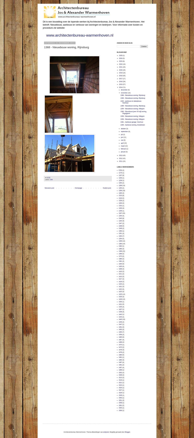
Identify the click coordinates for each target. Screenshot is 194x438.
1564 (120, 408)
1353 (120, 236)
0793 (120, 170)
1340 (120, 216)
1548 (120, 395)
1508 (120, 375)
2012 (121, 158)
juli (122, 134)
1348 (120, 226)
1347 (120, 223)
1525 (120, 388)
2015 (121, 84)
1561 (120, 405)
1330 (120, 203)
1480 (120, 355)
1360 (120, 244)
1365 (120, 249)
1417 (120, 279)
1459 (120, 335)
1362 (120, 246)
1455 (120, 332)
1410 (120, 271)
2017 (121, 79)
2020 (121, 70)
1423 (120, 291)
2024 (121, 58)
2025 (121, 55)
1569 (120, 410)
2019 (121, 73)
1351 (120, 233)
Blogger (127, 432)
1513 (120, 377)
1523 (120, 385)
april (122, 143)
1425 (120, 294)
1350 (120, 231)
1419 (120, 281)
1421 (120, 286)
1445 (120, 319)
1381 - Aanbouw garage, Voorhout (132, 122)
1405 (120, 266)
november (124, 93)
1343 (120, 218)
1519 (120, 380)
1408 (120, 269)
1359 (120, 241)
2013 (121, 155)
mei (122, 140)
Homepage (78, 188)
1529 (120, 393)
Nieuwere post (49, 188)
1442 (120, 314)
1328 (120, 201)
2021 (121, 67)
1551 (120, 400)
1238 (120, 180)
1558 (120, 403)
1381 (120, 261)
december (124, 90)
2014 (121, 87)
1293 (120, 188)
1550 (120, 398)
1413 (120, 276)
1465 (120, 337)
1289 (120, 185)
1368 (51, 179)
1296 (120, 190)
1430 (120, 302)
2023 (121, 61)
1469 (120, 342)
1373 (120, 256)
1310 (120, 195)
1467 (120, 340)
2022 (121, 64)
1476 (120, 350)
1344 (120, 221)
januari (123, 152)
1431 (120, 304)
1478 (120, 352)
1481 (120, 357)
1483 (120, 360)
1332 (120, 206)
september (124, 131)
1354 (120, 238)
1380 (120, 259)
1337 (120, 213)
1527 (120, 390)
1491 (120, 365)
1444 (120, 317)
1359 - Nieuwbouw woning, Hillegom (133, 109)
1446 (120, 322)
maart (123, 146)
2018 (121, 76)
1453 (120, 329)
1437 (120, 309)
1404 (120, 264)
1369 (120, 254)
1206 (120, 178)
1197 (120, 175)
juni (122, 137)
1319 (120, 198)
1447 (120, 324)
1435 (120, 307)
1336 (120, 211)
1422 (120, 289)
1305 (120, 193)
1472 (120, 347)
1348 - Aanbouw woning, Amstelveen (133, 125)
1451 (120, 327)
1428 (120, 299)
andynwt (106, 432)
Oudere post (107, 188)
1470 (120, 345)
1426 (120, 297)
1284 (120, 183)
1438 (120, 312)
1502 (120, 372)
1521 (120, 382)
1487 (120, 362)
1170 (120, 173)
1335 (120, 208)
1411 (120, 274)
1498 (120, 370)
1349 (120, 228)
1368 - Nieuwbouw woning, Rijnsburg (133, 95)
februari (123, 149)
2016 (121, 81)
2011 (121, 161)
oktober (123, 129)
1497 (120, 367)
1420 (120, 284)
